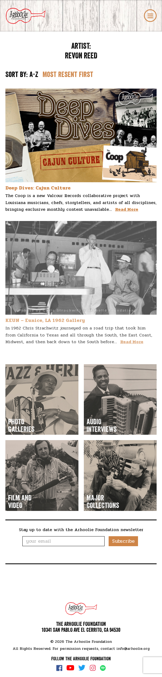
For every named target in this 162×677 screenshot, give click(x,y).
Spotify (103, 668)
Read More (126, 209)
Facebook (59, 668)
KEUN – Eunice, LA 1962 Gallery (45, 320)
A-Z (33, 74)
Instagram (93, 668)
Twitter (81, 667)
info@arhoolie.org (133, 648)
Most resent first (68, 74)
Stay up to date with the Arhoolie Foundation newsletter (81, 529)
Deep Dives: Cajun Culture (38, 188)
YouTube (70, 668)
